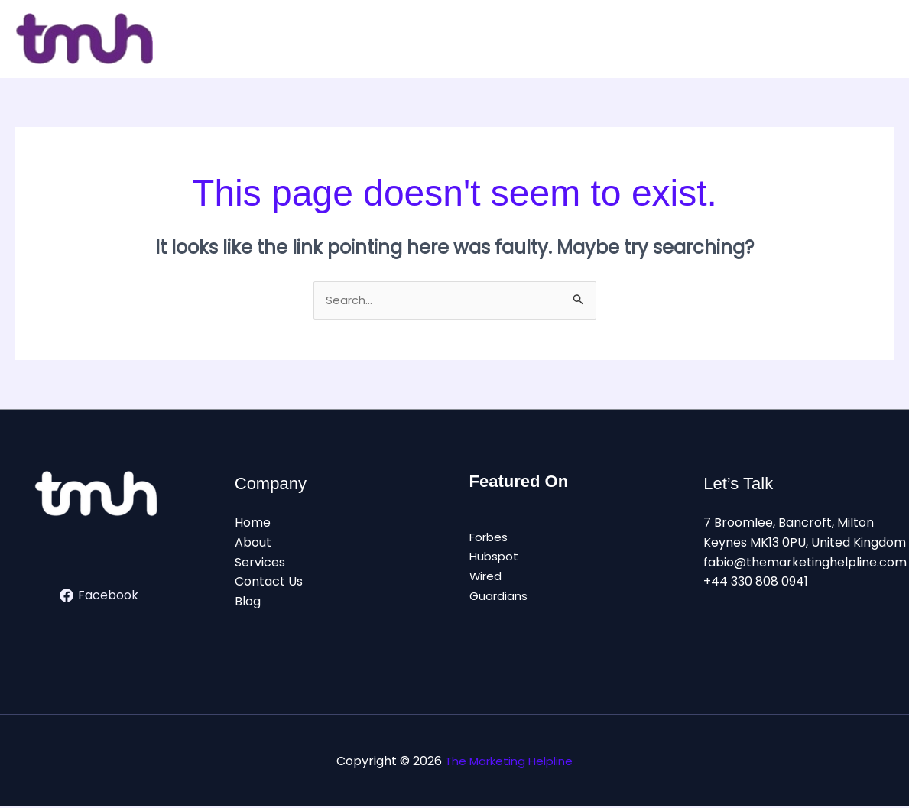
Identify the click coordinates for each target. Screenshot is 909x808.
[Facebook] (99, 597)
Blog (248, 603)
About (253, 544)
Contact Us (269, 583)
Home (253, 524)
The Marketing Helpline (509, 762)
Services (260, 563)
